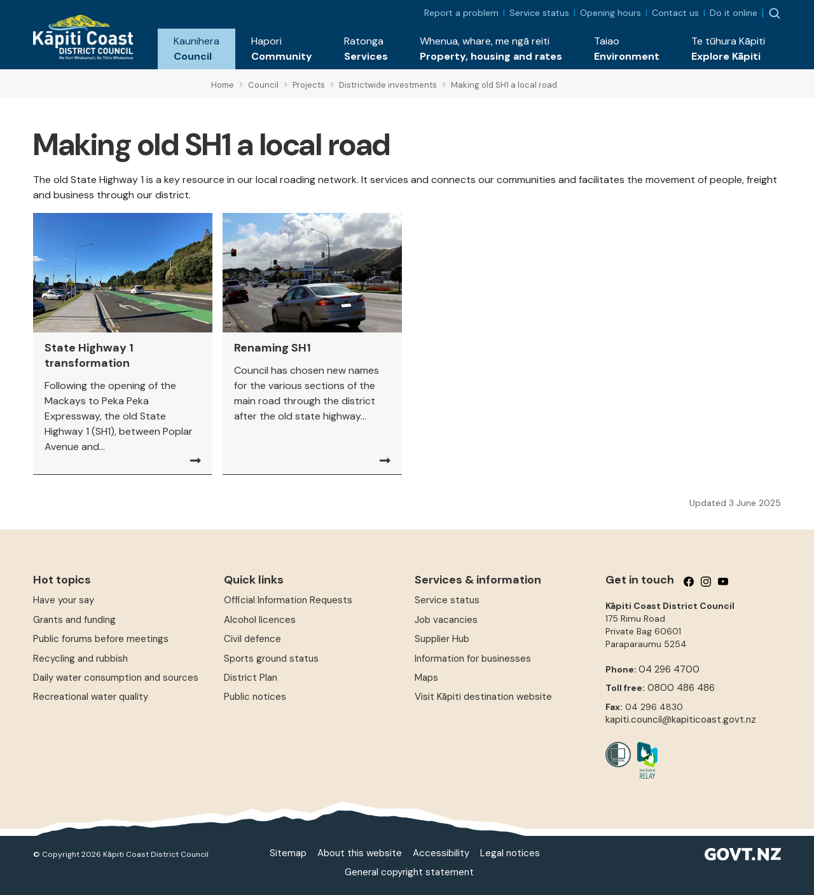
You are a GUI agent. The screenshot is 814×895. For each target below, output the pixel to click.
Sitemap (288, 853)
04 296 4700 (669, 669)
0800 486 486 (681, 687)
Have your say (63, 600)
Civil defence (252, 638)
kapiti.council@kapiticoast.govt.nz (680, 719)
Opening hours (610, 12)
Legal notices (510, 853)
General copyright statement (409, 872)
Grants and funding (74, 619)
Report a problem (461, 12)
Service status (539, 12)
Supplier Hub (442, 638)
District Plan (250, 677)
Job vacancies (446, 619)
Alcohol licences (260, 619)
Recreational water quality (90, 696)
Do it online (733, 12)
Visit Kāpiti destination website (483, 696)
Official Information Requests (288, 600)
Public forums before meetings (101, 638)
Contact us (675, 12)
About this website (359, 853)
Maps (426, 677)
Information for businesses (473, 658)
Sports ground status (271, 658)
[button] (196, 49)
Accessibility (441, 853)
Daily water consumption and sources (115, 677)
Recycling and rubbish (80, 658)
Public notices (255, 696)
